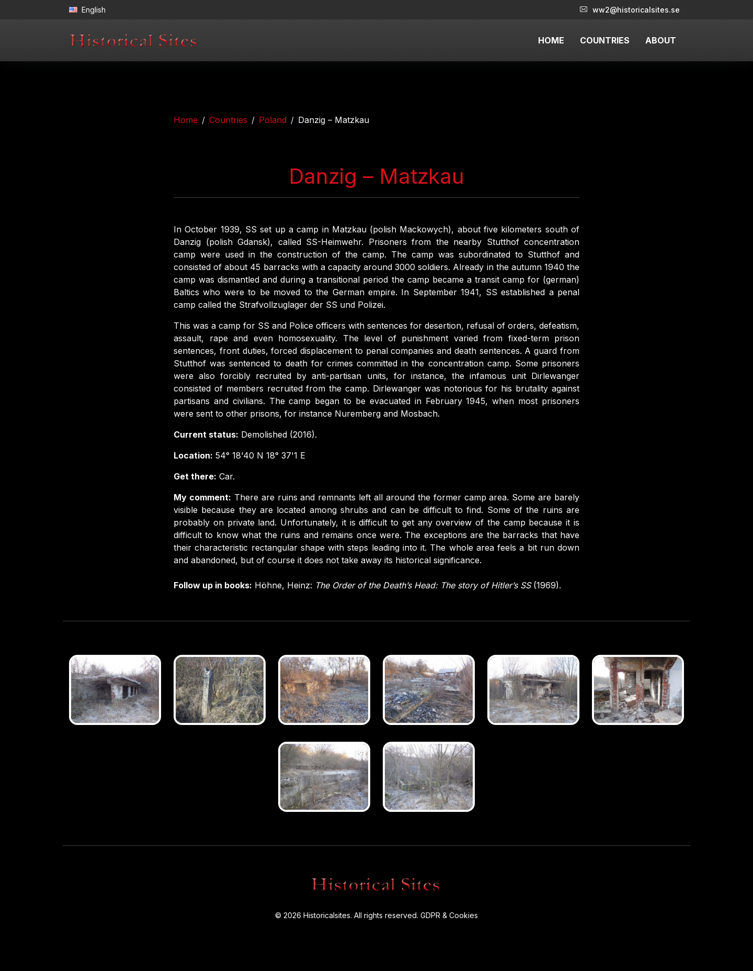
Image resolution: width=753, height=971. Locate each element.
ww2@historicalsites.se (630, 9)
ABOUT (660, 40)
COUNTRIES (605, 40)
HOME (551, 40)
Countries (228, 120)
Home (186, 120)
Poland (273, 120)
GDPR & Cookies (449, 915)
